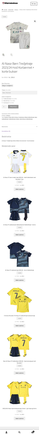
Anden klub (10, 9)
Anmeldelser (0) (6, 131)
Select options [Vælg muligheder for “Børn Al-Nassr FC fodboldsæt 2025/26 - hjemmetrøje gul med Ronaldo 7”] (20, 373)
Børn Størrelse (6, 83)
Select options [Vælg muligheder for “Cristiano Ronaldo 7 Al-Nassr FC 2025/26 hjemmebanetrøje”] (20, 325)
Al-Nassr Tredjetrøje (19, 117)
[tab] (19, 126)
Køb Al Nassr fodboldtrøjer (26, 119)
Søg (19, 432)
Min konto (6, 432)
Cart (30, 431)
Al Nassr (16, 9)
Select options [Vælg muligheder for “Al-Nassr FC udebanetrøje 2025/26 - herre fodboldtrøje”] (20, 280)
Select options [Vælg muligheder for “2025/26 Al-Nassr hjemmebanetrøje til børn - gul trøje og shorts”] (20, 418)
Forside (5, 9)
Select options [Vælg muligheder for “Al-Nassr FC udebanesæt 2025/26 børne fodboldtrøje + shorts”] (20, 234)
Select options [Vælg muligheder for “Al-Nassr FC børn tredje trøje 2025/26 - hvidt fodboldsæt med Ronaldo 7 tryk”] (20, 189)
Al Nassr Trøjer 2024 (9, 117)
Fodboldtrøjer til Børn (14, 119)
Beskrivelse (5, 126)
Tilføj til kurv (13, 106)
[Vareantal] (4, 107)
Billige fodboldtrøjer (29, 117)
